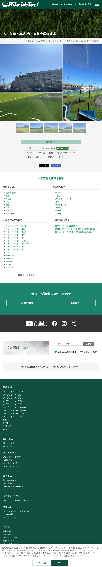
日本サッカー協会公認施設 (66, 226)
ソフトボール (60, 205)
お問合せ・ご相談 (10, 537)
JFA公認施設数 (9, 483)
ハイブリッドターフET (15, 250)
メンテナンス (9, 452)
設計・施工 (8, 439)
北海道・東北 (11, 193)
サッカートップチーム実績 (14, 486)
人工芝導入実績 (71, 41)
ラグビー (59, 196)
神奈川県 (60, 157)
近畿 (7, 205)
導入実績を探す (9, 480)
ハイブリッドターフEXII (16, 232)
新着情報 (7, 534)
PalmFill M (10, 255)
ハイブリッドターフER (15, 238)
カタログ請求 (27, 303)
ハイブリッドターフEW (15, 235)
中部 (7, 202)
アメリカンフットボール (65, 199)
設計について (8, 443)
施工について (8, 446)
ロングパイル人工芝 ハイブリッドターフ (45, 41)
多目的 (58, 210)
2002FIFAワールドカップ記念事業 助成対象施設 (75, 229)
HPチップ (10, 261)
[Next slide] (98, 82)
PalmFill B (9, 258)
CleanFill (9, 267)
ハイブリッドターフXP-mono (15, 407)
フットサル (59, 208)
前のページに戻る (24, 275)
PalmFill (6, 420)
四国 (7, 210)
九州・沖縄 (10, 213)
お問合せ (75, 303)
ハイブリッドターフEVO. (16, 246)
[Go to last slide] (3, 82)
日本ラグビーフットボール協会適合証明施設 (73, 232)
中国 (7, 208)
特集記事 (7, 507)
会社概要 (7, 531)
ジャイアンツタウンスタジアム (16, 511)
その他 (58, 213)
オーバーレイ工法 (10, 463)
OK (59, 563)
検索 (88, 343)
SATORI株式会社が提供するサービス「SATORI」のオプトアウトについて (50, 367)
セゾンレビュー (9, 517)
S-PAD (8, 252)
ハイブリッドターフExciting (17, 244)
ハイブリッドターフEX (15, 229)
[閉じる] (98, 548)
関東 (7, 196)
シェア (44, 166)
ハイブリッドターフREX (16, 226)
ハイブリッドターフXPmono (17, 241)
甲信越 (8, 199)
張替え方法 (7, 460)
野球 (37, 157)
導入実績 (7, 476)
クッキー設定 (41, 563)
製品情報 (7, 387)
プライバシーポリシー (12, 544)
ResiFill (8, 264)
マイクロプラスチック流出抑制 (16, 500)
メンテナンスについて (12, 457)
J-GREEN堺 (8, 514)
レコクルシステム (10, 466)
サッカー (59, 193)
